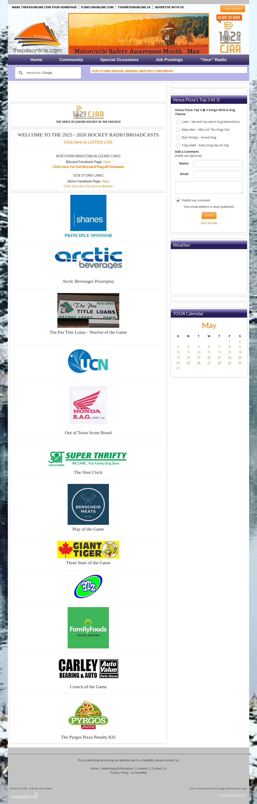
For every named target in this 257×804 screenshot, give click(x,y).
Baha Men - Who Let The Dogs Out (202, 130)
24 (178, 363)
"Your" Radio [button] (213, 59)
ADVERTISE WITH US (169, 7)
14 (219, 352)
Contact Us (159, 768)
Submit (209, 215)
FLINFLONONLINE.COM (97, 7)
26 (198, 363)
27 (209, 363)
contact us (172, 760)
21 (219, 357)
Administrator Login (236, 788)
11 (188, 352)
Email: (184, 174)
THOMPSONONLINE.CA (134, 7)
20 (209, 357)
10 (178, 352)
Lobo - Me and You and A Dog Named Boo (208, 122)
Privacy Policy (119, 772)
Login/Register (232, 9)
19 (198, 357)
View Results (209, 223)
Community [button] (71, 59)
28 (219, 363)
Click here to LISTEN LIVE (88, 142)
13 (209, 352)
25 (188, 363)
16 (240, 352)
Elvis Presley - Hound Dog (196, 137)
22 (229, 357)
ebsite (88, 186)
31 (178, 368)
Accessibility (139, 772)
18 (188, 357)
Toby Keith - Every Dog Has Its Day (202, 145)
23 (240, 357)
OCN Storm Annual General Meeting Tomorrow (132, 72)
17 (178, 357)
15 (229, 352)
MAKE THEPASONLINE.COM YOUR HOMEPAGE (44, 7)
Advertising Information (117, 768)
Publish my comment (193, 200)
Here (107, 162)
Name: (184, 163)
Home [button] (36, 59)
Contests (143, 768)
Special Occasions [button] (119, 59)
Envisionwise (205, 788)
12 (198, 352)
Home (94, 768)
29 (229, 363)
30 (240, 363)
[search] (47, 72)
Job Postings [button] (169, 59)
